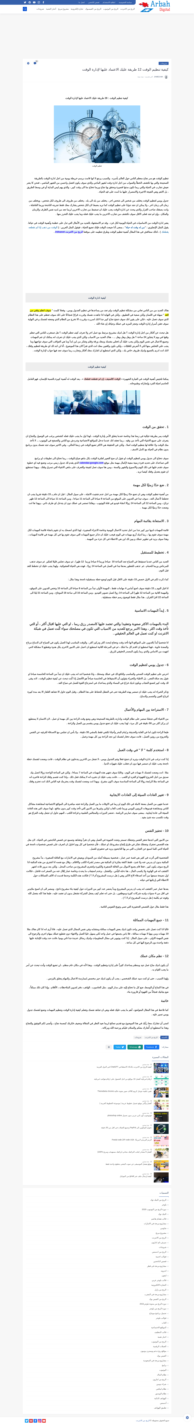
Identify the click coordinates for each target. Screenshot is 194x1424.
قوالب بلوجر (161, 1318)
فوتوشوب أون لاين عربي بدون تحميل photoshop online (130, 1115)
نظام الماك (161, 1375)
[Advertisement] (97, 36)
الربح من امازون (159, 1379)
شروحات (40, 9)
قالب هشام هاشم (158, 1219)
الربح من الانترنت (127, 9)
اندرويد (163, 1271)
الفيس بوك (161, 1356)
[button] (151, 1047)
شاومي (163, 1228)
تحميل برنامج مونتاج (157, 1313)
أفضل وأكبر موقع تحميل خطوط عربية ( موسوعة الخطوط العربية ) (125, 1103)
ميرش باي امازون (158, 1242)
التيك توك (162, 1214)
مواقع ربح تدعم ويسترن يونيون (153, 1351)
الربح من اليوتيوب (110, 9)
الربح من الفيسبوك (93, 9)
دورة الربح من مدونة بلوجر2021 (153, 1304)
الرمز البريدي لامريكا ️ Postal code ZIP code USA (132, 1140)
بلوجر (164, 1204)
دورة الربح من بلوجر (157, 1308)
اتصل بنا (82, 2)
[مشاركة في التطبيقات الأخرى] (109, 1047)
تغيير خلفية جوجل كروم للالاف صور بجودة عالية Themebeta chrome (124, 1091)
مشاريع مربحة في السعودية (154, 1360)
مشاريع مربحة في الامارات (155, 1223)
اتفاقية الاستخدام (109, 2)
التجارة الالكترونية (158, 1285)
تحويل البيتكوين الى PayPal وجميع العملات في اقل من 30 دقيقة (126, 1128)
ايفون (164, 1275)
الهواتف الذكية (160, 1398)
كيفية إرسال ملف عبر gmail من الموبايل (136, 1176)
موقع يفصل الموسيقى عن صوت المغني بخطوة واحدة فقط (129, 1164)
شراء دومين (161, 1384)
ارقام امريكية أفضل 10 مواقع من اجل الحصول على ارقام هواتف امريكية (123, 1079)
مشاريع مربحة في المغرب (155, 1294)
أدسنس (163, 1403)
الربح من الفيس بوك (157, 1299)
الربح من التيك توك (158, 1200)
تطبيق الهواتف (160, 1408)
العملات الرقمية (159, 1346)
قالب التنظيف (160, 1332)
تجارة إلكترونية (77, 9)
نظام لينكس (161, 1389)
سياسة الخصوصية (125, 2)
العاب (164, 1323)
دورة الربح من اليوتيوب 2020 (154, 1209)
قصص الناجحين (93, 2)
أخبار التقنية (51, 9)
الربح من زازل (160, 1289)
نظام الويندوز (160, 1393)
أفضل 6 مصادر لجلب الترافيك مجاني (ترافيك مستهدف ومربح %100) (124, 1152)
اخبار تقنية (162, 1337)
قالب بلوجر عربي (159, 1280)
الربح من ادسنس (159, 1252)
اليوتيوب (162, 1370)
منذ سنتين (145, 1064)
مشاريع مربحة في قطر (156, 1266)
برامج (164, 1365)
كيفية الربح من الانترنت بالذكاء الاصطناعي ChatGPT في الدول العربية (124, 1067)
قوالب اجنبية (161, 1256)
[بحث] (25, 9)
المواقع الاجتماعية (158, 1327)
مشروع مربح (63, 9)
